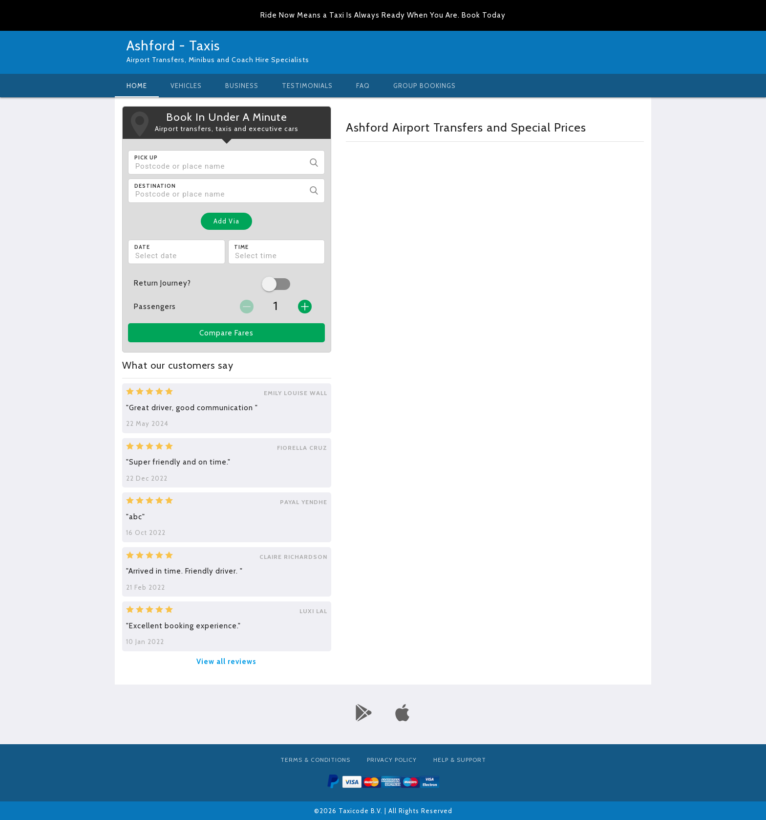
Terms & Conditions (315, 759)
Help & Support (459, 759)
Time (241, 247)
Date (142, 247)
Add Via (226, 221)
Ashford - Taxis (173, 45)
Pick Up (146, 157)
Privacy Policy (392, 759)
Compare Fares (226, 333)
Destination (155, 185)
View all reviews (226, 661)
